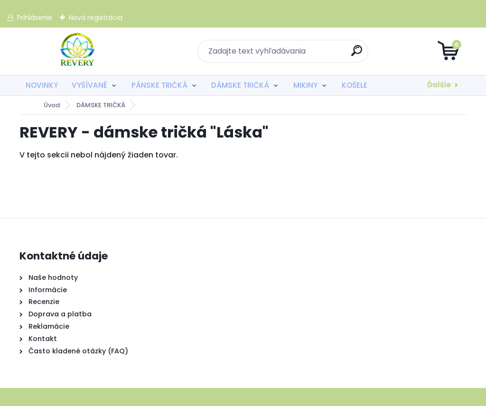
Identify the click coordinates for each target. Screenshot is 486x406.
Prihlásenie (34, 17)
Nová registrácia (95, 17)
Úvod (52, 105)
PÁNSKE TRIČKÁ (159, 85)
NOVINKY (42, 85)
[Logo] (77, 51)
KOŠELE (354, 85)
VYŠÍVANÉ (89, 85)
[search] (357, 54)
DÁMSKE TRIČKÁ (240, 85)
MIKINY (305, 85)
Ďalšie (439, 85)
